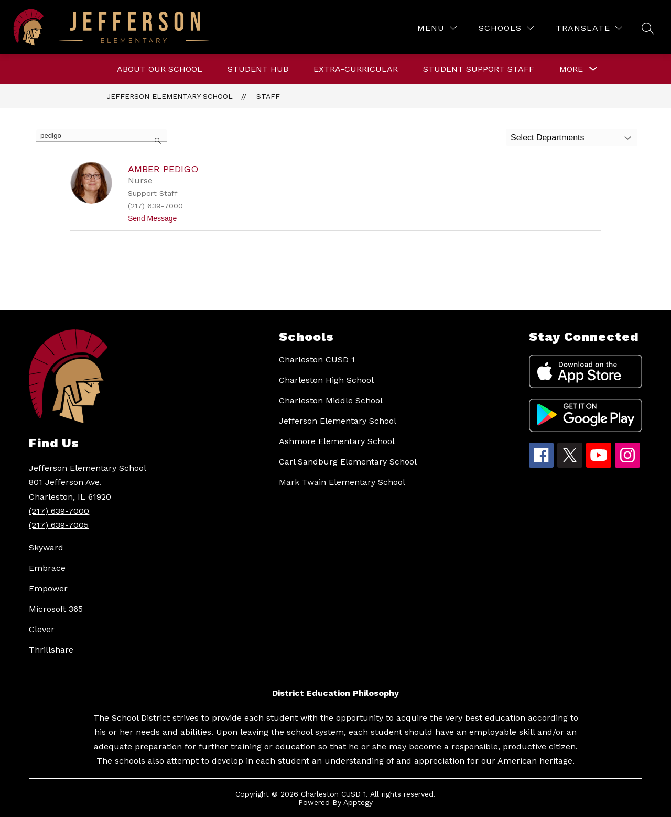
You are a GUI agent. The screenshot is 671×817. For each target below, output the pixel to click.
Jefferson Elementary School (169, 96)
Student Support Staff (478, 69)
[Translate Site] (589, 28)
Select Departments (548, 137)
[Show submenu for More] (571, 69)
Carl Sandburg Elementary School (348, 462)
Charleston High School (326, 380)
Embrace (47, 568)
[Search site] (648, 28)
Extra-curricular (355, 69)
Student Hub (258, 69)
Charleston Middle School (331, 400)
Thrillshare (51, 650)
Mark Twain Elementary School (342, 482)
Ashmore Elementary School (337, 441)
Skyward (46, 548)
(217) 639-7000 (59, 511)
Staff (268, 96)
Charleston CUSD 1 (317, 360)
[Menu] (437, 28)
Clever (42, 629)
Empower (48, 588)
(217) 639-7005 (59, 525)
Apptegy (358, 802)
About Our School (159, 69)
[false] (101, 135)
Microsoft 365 (56, 609)
